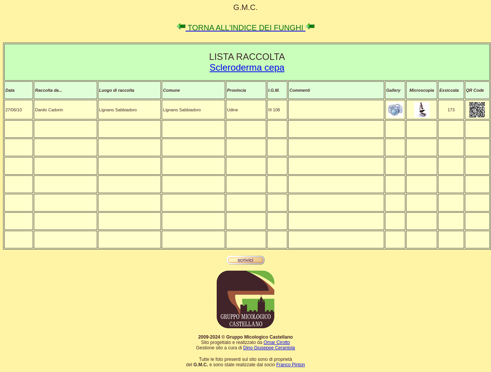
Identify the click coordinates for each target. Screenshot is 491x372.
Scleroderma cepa (247, 67)
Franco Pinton (290, 364)
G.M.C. (245, 7)
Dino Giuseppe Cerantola (269, 348)
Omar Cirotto (277, 342)
